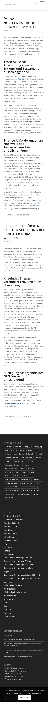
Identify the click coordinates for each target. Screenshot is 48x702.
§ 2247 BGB (22, 79)
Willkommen (9, 616)
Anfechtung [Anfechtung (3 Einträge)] (8, 447)
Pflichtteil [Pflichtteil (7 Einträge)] (36, 479)
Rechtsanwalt (9, 599)
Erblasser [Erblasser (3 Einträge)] (29, 458)
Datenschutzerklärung (13, 519)
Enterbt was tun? (11, 526)
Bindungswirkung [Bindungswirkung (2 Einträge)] (11, 454)
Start (6, 602)
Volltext (17, 268)
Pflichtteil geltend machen (15, 592)
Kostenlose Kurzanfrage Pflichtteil (18, 561)
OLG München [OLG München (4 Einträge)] (28, 476)
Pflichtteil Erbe (10, 588)
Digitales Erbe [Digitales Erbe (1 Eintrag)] (30, 454)
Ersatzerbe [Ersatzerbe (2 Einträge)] (17, 465)
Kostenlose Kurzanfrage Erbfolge (18, 557)
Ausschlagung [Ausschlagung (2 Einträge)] (37, 447)
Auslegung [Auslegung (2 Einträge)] (26, 447)
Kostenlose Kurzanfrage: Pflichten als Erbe (22, 578)
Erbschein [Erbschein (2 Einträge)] (30, 461)
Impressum (9, 547)
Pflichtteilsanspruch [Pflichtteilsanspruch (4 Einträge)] (11, 483)
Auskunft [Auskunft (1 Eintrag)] (18, 447)
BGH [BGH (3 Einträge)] (35, 450)
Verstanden (24, 697)
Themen (7, 613)
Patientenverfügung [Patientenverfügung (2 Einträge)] (11, 479)
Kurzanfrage (9, 554)
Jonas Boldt (24, 215)
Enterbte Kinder (10, 533)
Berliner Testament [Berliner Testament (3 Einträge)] (25, 450)
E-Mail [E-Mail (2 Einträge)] (40, 454)
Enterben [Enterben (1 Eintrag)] (8, 458)
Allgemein (7, 30)
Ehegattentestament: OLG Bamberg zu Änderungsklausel (20, 639)
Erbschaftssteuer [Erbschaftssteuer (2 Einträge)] (19, 461)
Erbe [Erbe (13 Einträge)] (22, 458)
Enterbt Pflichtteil (11, 523)
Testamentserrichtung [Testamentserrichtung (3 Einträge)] (12, 487)
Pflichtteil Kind (10, 595)
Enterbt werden (10, 530)
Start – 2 (7, 609)
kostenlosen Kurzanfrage (14, 403)
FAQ (5, 544)
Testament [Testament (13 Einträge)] (38, 483)
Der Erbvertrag (8, 635)
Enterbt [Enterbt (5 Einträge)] (15, 458)
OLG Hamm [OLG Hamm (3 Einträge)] (8, 476)
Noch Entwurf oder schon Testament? (21, 25)
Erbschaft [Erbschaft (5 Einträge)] (8, 461)
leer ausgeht (28, 43)
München (8, 582)
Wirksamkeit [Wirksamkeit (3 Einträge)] (9, 498)
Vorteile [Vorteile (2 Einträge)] (35, 494)
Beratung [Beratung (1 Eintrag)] (13, 450)
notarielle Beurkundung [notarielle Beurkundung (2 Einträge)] (13, 472)
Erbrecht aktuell (10, 540)
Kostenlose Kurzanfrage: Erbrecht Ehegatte (22, 575)
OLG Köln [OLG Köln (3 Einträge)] (18, 476)
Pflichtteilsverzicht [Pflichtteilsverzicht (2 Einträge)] (26, 483)
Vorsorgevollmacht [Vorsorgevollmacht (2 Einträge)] (23, 494)
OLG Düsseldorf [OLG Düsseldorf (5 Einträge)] (28, 472)
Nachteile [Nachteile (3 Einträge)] (31, 468)
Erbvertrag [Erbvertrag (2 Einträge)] (8, 465)
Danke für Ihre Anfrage (14, 516)
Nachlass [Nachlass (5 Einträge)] (22, 468)
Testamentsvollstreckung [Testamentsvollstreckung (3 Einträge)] (31, 490)
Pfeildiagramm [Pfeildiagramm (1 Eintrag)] (25, 479)
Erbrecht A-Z (9, 537)
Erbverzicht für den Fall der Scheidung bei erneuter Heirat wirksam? (24, 232)
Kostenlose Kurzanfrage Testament (19, 564)
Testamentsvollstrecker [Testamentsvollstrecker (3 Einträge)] (12, 490)
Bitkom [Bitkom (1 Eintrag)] (21, 454)
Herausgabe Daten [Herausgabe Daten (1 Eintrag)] (11, 468)
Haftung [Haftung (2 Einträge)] (26, 465)
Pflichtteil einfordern (13, 585)
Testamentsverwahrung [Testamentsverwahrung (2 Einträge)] (30, 487)
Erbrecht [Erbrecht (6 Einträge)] (38, 458)
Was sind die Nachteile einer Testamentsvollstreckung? (19, 656)
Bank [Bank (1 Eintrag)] (6, 450)
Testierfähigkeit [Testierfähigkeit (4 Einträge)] (10, 494)
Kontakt (7, 550)
